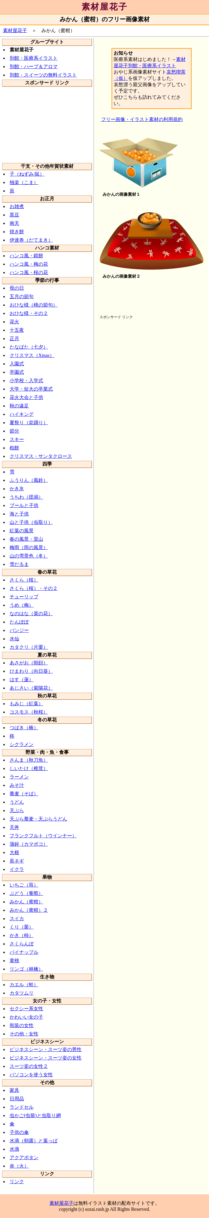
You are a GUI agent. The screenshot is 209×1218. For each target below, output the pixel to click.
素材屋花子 (105, 6)
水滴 (14, 1149)
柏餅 (14, 447)
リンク (17, 1181)
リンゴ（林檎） (26, 969)
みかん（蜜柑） (26, 901)
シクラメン (22, 744)
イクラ (17, 869)
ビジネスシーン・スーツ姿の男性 (46, 1049)
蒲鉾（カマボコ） (29, 844)
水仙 (14, 638)
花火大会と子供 (26, 397)
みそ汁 (17, 785)
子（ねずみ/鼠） (27, 174)
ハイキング (22, 414)
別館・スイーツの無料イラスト (43, 74)
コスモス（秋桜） (29, 712)
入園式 (17, 363)
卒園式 (17, 372)
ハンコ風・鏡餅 (26, 255)
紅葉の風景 (22, 530)
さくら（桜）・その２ (34, 588)
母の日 (17, 288)
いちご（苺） (24, 884)
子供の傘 (19, 1132)
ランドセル (22, 1107)
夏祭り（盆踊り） (29, 422)
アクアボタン (24, 1157)
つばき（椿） (24, 727)
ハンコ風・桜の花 (29, 272)
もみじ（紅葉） (26, 703)
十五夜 (17, 330)
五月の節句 (22, 296)
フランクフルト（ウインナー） (43, 835)
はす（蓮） (22, 679)
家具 (14, 1090)
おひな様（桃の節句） (34, 304)
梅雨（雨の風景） (29, 547)
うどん (17, 802)
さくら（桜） (24, 579)
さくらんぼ (22, 943)
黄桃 (14, 960)
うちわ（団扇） (26, 497)
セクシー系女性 (26, 1008)
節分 (14, 431)
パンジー (19, 630)
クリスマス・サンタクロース (41, 456)
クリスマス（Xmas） (32, 355)
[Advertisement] (47, 124)
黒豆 (14, 214)
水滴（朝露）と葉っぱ (34, 1140)
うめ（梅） (22, 605)
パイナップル (24, 952)
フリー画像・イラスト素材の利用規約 (142, 119)
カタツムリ (22, 993)
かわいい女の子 (26, 1017)
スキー (17, 439)
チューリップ (24, 596)
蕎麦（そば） (24, 793)
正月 (14, 338)
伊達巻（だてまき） (31, 240)
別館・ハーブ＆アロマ (34, 66)
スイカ (17, 918)
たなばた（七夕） (29, 346)
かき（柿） (22, 935)
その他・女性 (24, 1033)
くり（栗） (22, 926)
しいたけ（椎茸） (29, 768)
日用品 (17, 1098)
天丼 (14, 827)
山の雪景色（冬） (29, 555)
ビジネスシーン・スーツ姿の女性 (46, 1057)
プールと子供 (24, 505)
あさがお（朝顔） (29, 662)
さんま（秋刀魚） (29, 760)
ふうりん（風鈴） (29, 480)
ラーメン (19, 776)
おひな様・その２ (29, 313)
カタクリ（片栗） (29, 647)
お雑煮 (17, 206)
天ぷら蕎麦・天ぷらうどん (38, 818)
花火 (14, 321)
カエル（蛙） (24, 984)
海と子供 (19, 513)
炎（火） (19, 1165)
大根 (14, 852)
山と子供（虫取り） (31, 522)
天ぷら (17, 810)
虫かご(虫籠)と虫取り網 (35, 1115)
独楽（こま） (24, 182)
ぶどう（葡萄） (26, 893)
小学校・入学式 (26, 380)
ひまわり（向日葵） (31, 671)
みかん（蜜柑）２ (29, 910)
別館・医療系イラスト (34, 58)
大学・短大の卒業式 (31, 388)
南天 (14, 223)
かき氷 (17, 488)
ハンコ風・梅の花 (29, 264)
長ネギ (17, 860)
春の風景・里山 (26, 539)
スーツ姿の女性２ (29, 1066)
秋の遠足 (19, 405)
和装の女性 (22, 1025)
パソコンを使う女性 (31, 1074)
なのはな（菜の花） (31, 613)
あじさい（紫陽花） (31, 688)
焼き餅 (17, 231)
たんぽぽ (19, 621)
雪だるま (19, 564)
